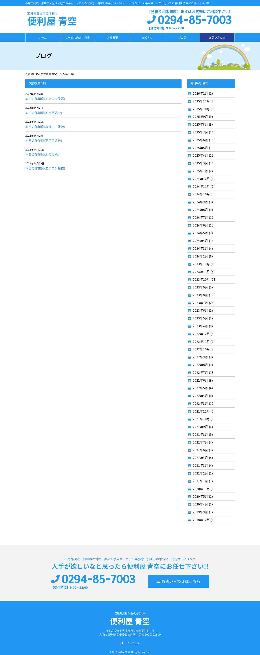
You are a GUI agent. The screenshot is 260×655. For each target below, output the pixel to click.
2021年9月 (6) (202, 426)
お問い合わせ (217, 37)
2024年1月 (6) (202, 256)
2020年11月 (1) (203, 488)
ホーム (42, 37)
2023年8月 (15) (203, 295)
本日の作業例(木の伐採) (42, 154)
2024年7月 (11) (203, 217)
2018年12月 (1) (203, 519)
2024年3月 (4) (202, 248)
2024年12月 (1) (203, 178)
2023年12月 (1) (203, 264)
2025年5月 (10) (203, 147)
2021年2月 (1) (202, 473)
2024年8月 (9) (202, 209)
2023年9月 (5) (202, 287)
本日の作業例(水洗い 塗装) (45, 126)
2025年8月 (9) (202, 124)
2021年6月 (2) (202, 450)
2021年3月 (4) (202, 465)
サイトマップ (132, 643)
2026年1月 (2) (202, 93)
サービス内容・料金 (77, 37)
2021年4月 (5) (202, 457)
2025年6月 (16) (203, 140)
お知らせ (147, 37)
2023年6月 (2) (202, 310)
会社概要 (112, 37)
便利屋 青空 (55, 19)
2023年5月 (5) (202, 318)
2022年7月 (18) (203, 372)
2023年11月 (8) (203, 271)
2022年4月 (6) (202, 395)
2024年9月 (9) (202, 202)
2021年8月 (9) (202, 434)
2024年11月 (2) (203, 186)
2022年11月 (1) (203, 341)
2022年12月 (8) (203, 333)
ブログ (182, 37)
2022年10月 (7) (203, 349)
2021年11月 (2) (203, 411)
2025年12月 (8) (203, 101)
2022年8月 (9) (202, 364)
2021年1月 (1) (202, 481)
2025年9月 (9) (202, 116)
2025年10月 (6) (203, 109)
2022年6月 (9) (202, 380)
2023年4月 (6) (202, 326)
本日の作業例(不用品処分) (43, 112)
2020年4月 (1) (202, 504)
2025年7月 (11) (203, 132)
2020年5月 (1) (202, 496)
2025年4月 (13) (203, 155)
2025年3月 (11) (203, 163)
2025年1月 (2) (202, 171)
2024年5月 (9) (202, 232)
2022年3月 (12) (203, 403)
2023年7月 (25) (203, 302)
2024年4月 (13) (203, 240)
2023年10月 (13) (204, 279)
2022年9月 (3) (202, 357)
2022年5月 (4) (202, 388)
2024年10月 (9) (203, 194)
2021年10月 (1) (203, 419)
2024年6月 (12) (203, 225)
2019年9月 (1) (202, 512)
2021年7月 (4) (202, 442)
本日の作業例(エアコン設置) (45, 98)
